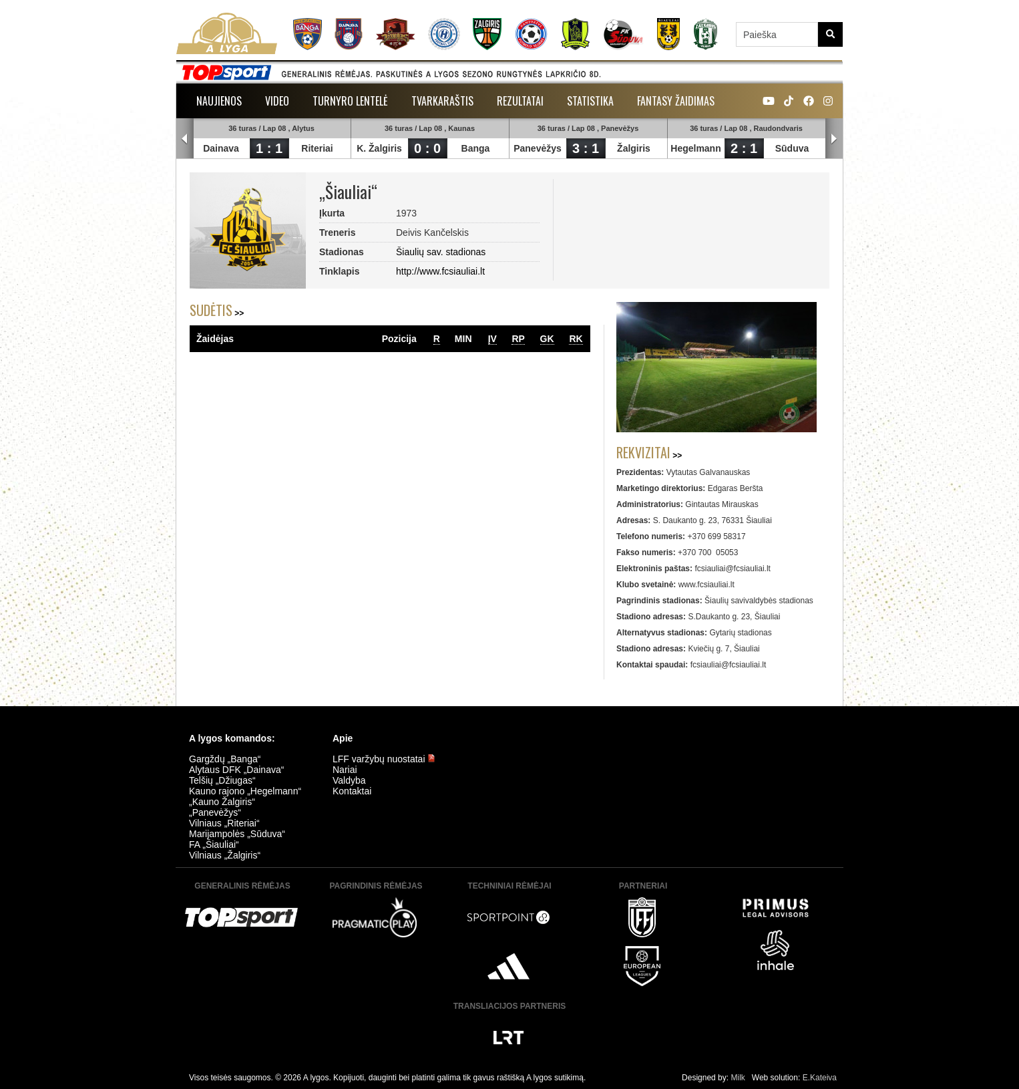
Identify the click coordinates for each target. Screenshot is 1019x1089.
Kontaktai (352, 791)
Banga (475, 148)
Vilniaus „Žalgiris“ (224, 855)
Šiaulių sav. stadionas (440, 252)
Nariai (345, 769)
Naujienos (219, 101)
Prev (185, 139)
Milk (738, 1077)
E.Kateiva (820, 1077)
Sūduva (792, 148)
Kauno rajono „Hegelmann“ (245, 791)
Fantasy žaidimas (676, 101)
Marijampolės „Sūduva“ (237, 833)
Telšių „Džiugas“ (222, 780)
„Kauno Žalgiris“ (222, 801)
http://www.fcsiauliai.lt (440, 271)
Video (277, 101)
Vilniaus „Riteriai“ (224, 823)
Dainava (221, 148)
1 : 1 (269, 148)
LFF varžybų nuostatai (384, 759)
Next (834, 139)
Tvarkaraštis (442, 101)
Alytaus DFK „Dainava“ (236, 769)
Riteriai (317, 148)
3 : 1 (585, 148)
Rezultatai (520, 101)
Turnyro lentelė (350, 101)
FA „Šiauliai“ (214, 844)
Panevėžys (538, 148)
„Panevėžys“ (215, 812)
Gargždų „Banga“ (224, 759)
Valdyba (349, 780)
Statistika (590, 101)
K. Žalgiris (379, 148)
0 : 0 (427, 148)
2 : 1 (744, 148)
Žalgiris (633, 148)
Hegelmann (695, 148)
